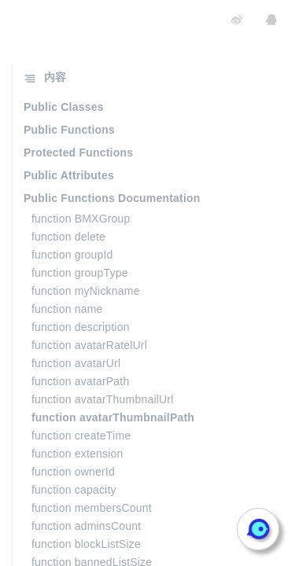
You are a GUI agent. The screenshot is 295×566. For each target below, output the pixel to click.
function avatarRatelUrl (89, 345)
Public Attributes (69, 175)
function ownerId (73, 471)
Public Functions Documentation (112, 198)
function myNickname (85, 291)
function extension (77, 453)
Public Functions (69, 129)
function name (67, 309)
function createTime (81, 435)
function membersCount (91, 508)
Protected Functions (78, 152)
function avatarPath (80, 381)
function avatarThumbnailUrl (102, 399)
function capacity (73, 489)
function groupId (72, 254)
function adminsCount (86, 526)
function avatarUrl (75, 363)
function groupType (79, 272)
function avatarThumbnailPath (112, 417)
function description (80, 327)
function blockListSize (86, 544)
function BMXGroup (81, 218)
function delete (68, 236)
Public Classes (64, 107)
